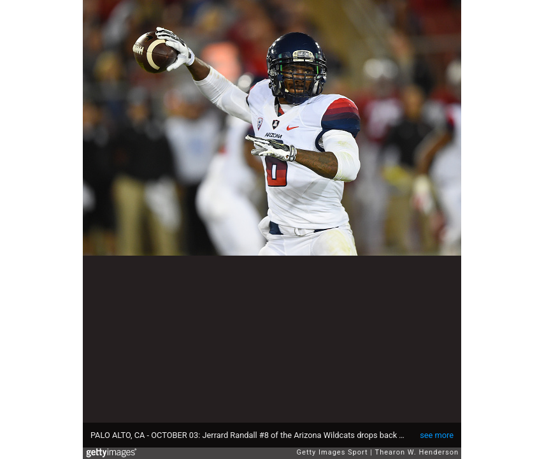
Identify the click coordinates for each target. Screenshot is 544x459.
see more (437, 435)
